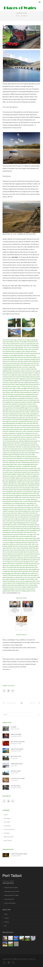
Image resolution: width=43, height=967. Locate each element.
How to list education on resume (19, 458)
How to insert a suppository (18, 379)
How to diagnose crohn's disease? (21, 351)
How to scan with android (18, 410)
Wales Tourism (8, 840)
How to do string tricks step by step (14, 375)
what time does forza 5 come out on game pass (19, 581)
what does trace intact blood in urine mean (28, 435)
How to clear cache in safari (16, 548)
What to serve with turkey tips (11, 567)
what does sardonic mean (28, 542)
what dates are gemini (28, 526)
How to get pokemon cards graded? (15, 398)
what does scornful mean (29, 571)
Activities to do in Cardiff (18, 778)
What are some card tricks (25, 423)
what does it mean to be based (11, 412)
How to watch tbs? (24, 497)
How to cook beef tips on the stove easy (22, 577)
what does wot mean (27, 468)
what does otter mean (27, 552)
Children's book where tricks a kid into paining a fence (17, 511)
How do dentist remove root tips (14, 342)
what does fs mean (25, 503)
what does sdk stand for (30, 558)
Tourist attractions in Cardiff (19, 854)
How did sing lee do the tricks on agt (29, 493)
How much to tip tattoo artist (14, 499)
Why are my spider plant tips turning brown (14, 460)
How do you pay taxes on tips (21, 414)
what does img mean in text (13, 404)
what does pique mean (18, 507)
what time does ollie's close (19, 353)
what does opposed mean (15, 571)
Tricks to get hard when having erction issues (24, 377)
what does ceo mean (19, 565)
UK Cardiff (13, 727)
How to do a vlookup (13, 503)
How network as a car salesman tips (21, 365)
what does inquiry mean (16, 528)
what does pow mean (20, 357)
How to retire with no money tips (11, 552)
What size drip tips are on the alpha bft (19, 380)
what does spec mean (23, 532)
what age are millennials (21, 573)
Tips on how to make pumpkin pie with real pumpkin (22, 530)
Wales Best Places (9, 837)
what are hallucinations (19, 583)
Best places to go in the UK (11, 891)
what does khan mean (31, 565)
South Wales (7, 826)
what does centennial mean (29, 495)
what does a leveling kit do (15, 406)
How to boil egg (12, 390)
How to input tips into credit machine (22, 538)
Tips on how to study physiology (29, 470)
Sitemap (6, 922)
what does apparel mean (32, 410)
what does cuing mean (9, 462)
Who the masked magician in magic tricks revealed (16, 474)
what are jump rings (13, 453)
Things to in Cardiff (16, 734)
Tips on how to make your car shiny (27, 437)
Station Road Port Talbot (11, 887)
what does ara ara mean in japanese (24, 449)
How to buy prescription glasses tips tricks (25, 489)
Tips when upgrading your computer (12, 482)
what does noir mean (30, 478)
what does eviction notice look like (28, 540)
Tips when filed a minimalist (20, 419)
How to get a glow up (12, 388)
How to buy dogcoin (9, 359)
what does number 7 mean (26, 412)
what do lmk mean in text (32, 460)
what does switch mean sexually (25, 390)
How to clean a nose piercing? (25, 344)
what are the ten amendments (31, 480)
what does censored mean (26, 417)
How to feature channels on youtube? (25, 359)
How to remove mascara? (9, 521)
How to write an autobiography (22, 464)
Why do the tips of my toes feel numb (16, 517)
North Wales (7, 818)
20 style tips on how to (34, 458)
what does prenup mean (33, 353)
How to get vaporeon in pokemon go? (15, 585)
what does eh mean (13, 394)
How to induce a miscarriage (22, 416)
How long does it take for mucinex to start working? (26, 371)
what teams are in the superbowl (19, 425)
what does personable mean (17, 569)
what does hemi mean (15, 526)
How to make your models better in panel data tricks (25, 519)
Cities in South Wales (10, 903)
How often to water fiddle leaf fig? (12, 355)
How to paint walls (34, 521)
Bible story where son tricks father (16, 524)
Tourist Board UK (9, 899)
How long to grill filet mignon (21, 408)
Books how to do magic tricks (28, 534)
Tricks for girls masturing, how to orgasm (20, 509)
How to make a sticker (31, 375)
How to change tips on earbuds (13, 433)
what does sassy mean (14, 484)
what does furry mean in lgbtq (27, 453)
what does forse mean (22, 521)
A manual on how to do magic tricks (18, 579)
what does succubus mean (23, 447)
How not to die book (20, 515)
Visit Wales (24, 15)
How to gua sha (7, 495)
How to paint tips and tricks (10, 373)
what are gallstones (16, 495)
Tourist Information (9, 829)
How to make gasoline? (17, 345)
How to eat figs (36, 509)
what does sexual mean (13, 534)
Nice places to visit (16, 756)
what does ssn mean (11, 435)
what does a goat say (32, 421)
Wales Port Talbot (16, 771)
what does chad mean (16, 468)
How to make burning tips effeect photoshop (23, 384)
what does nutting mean (17, 558)
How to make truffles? (29, 505)
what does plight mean (24, 388)
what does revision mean (12, 493)
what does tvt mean (21, 491)
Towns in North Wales (17, 764)
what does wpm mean (25, 567)
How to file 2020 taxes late (14, 451)
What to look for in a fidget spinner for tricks (23, 591)
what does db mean (28, 563)
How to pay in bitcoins (33, 472)
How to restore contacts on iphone (21, 369)
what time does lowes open (15, 575)
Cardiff (5, 815)
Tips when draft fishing (21, 445)
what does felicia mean (20, 392)
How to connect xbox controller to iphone (20, 587)
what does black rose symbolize (15, 441)
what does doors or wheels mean (21, 466)
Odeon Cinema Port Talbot (11, 895)
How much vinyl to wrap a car (24, 439)
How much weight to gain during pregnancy (14, 523)
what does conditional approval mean (25, 462)
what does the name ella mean (16, 486)
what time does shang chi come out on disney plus (22, 400)
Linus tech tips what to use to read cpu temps (25, 550)
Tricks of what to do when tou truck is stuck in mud (19, 427)
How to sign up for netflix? (14, 476)
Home (17, 15)
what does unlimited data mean (26, 382)
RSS (5, 926)
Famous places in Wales (17, 749)
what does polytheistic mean (10, 423)
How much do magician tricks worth (18, 456)
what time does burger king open (15, 347)
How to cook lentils (31, 517)
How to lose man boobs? (27, 554)
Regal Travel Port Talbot (18, 741)
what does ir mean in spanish (10, 437)
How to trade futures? (28, 482)
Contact (6, 918)
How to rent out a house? (22, 546)
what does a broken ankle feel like (27, 361)
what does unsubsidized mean (27, 394)
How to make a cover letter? (21, 513)
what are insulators (21, 402)
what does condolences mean (11, 431)
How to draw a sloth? (26, 544)
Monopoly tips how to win (18, 367)
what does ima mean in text (14, 488)
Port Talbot (7, 822)
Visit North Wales (15, 786)
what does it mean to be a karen (26, 349)
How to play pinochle (21, 421)
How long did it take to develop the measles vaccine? (25, 429)
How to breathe (31, 445)
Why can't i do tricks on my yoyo (26, 556)
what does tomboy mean (11, 349)
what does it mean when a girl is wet (23, 363)
